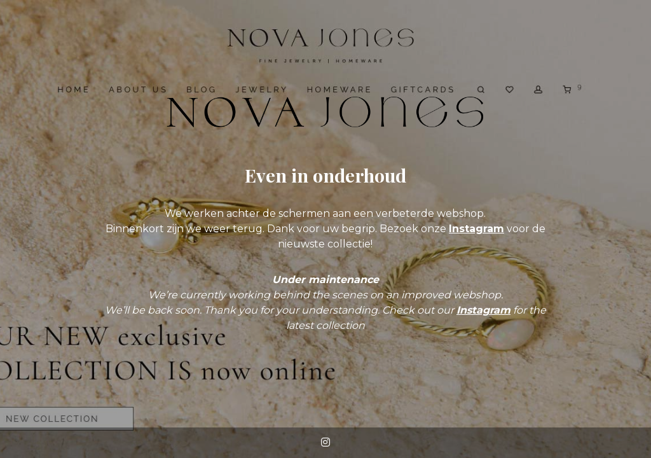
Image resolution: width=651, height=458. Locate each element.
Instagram (476, 229)
